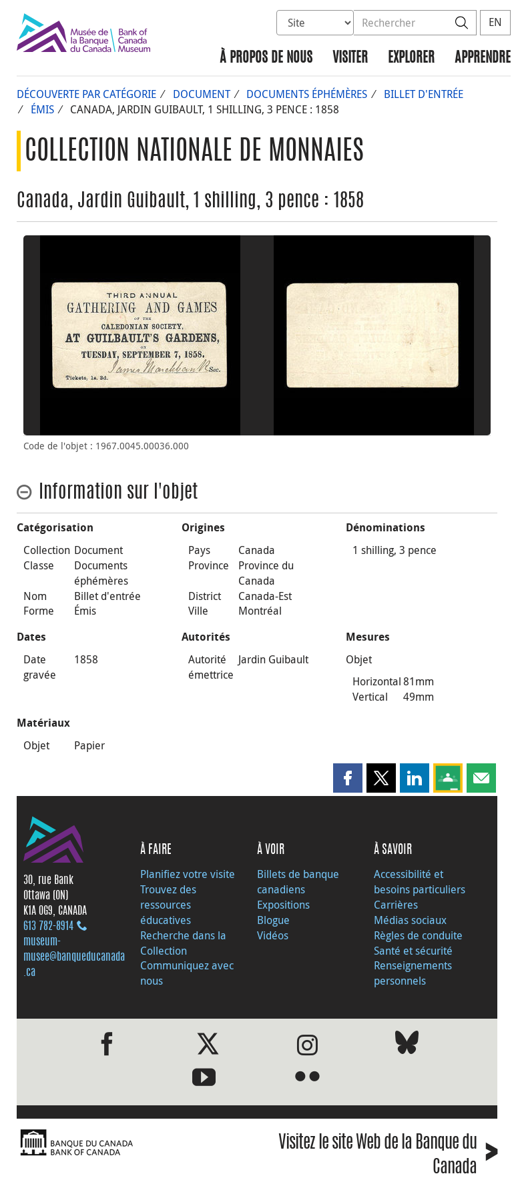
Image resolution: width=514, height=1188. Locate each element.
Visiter (350, 58)
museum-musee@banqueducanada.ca (74, 957)
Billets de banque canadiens (298, 882)
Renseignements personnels (413, 973)
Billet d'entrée (423, 94)
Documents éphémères (306, 94)
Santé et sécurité (413, 950)
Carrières (396, 904)
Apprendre (483, 58)
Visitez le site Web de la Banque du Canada (387, 1156)
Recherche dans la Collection (183, 943)
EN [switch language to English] (495, 22)
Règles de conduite (418, 935)
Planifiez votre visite (187, 874)
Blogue (273, 920)
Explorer (411, 58)
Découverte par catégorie (86, 94)
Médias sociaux (410, 920)
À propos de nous (266, 58)
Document (201, 94)
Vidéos (272, 935)
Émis (42, 109)
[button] (347, 778)
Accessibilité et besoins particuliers (419, 882)
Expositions (283, 904)
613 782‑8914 (48, 926)
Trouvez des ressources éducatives (168, 904)
